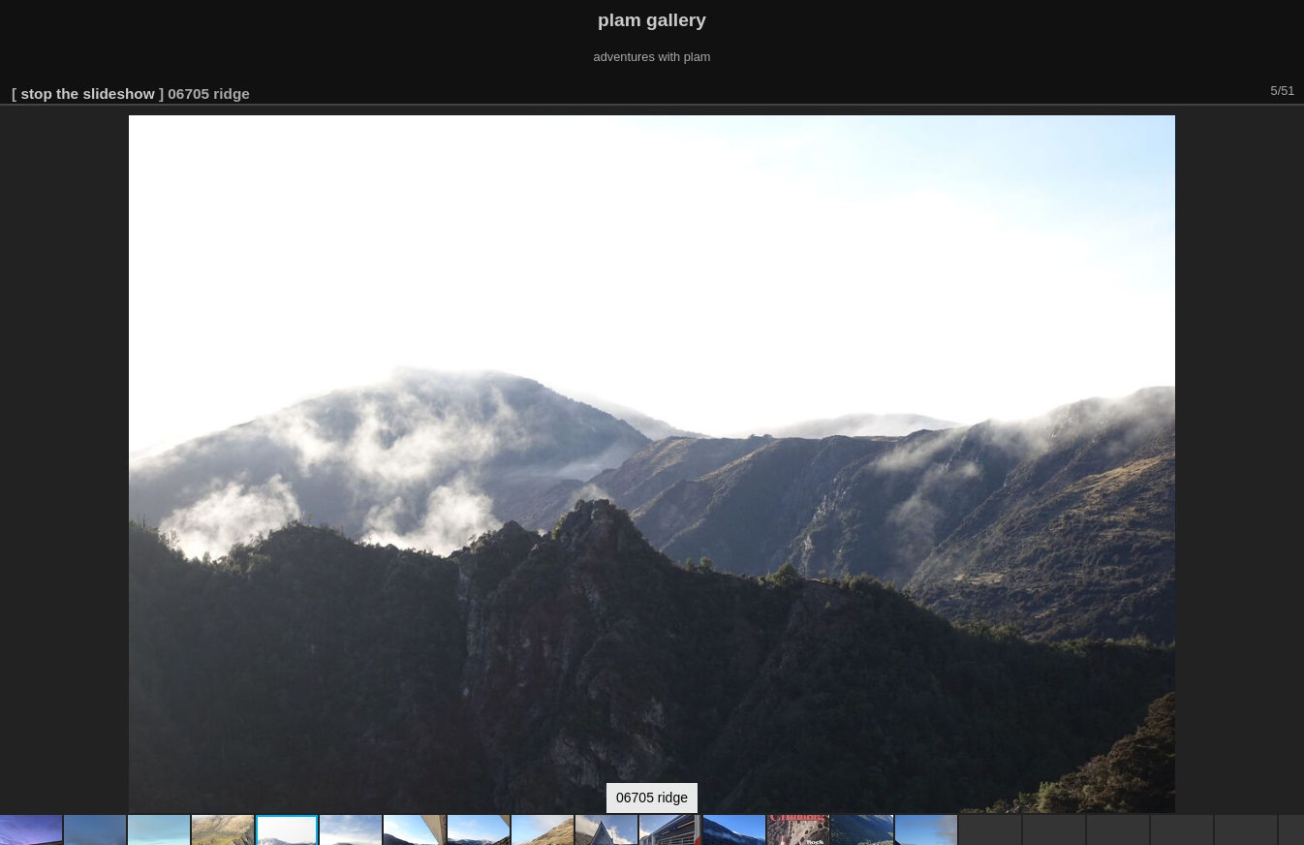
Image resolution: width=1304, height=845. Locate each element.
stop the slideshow (87, 93)
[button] (1286, 132)
